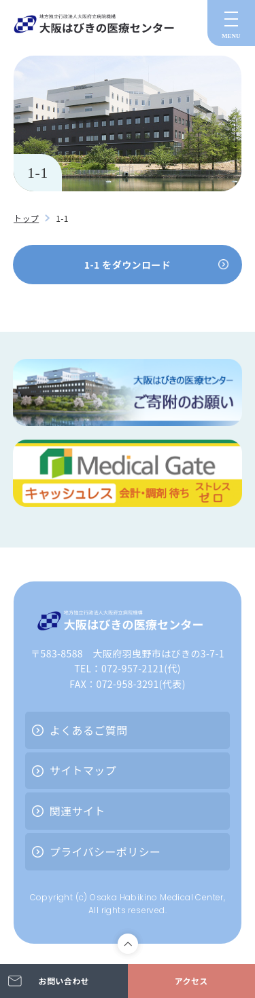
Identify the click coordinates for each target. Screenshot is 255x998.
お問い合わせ (64, 980)
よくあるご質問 (89, 730)
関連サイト (77, 811)
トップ (26, 218)
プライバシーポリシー (105, 851)
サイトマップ (83, 770)
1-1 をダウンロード (127, 264)
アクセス (191, 980)
